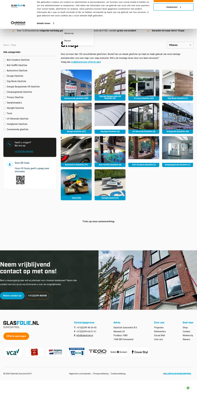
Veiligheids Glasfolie (17, 123)
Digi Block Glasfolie (16, 80)
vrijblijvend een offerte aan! (86, 61)
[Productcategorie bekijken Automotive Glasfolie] (76, 150)
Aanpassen (173, 15)
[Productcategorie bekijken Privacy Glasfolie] (143, 84)
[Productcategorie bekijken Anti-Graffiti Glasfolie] (110, 150)
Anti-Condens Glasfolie (18, 58)
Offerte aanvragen (16, 335)
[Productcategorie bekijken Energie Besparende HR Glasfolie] (110, 84)
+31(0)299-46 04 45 (87, 326)
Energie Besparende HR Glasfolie (23, 85)
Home (6, 44)
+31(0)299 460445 (38, 294)
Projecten (159, 326)
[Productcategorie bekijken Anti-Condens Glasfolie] (143, 150)
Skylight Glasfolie (15, 107)
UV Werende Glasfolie (17, 117)
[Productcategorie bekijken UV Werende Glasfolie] (143, 117)
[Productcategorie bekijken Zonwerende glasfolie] (76, 84)
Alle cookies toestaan (173, 7)
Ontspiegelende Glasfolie (19, 91)
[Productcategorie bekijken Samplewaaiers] (110, 183)
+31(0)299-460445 (24, 150)
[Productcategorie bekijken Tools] (76, 183)
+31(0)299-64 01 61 (86, 330)
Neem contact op (12, 294)
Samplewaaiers (14, 101)
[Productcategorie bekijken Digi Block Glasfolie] (177, 84)
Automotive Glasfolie (17, 69)
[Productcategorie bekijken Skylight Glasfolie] (110, 117)
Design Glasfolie (15, 74)
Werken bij (188, 334)
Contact (186, 330)
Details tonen (43, 31)
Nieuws (186, 338)
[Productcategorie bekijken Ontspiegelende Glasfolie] (177, 150)
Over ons (158, 338)
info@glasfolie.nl (84, 334)
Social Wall (159, 334)
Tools (9, 112)
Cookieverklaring (118, 372)
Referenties (160, 330)
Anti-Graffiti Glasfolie (17, 64)
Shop (185, 326)
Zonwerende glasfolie (17, 128)
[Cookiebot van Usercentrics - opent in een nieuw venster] (18, 31)
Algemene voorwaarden (80, 372)
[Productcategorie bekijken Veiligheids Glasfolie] (177, 117)
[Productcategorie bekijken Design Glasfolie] (76, 117)
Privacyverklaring (100, 372)
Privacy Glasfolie (15, 96)
